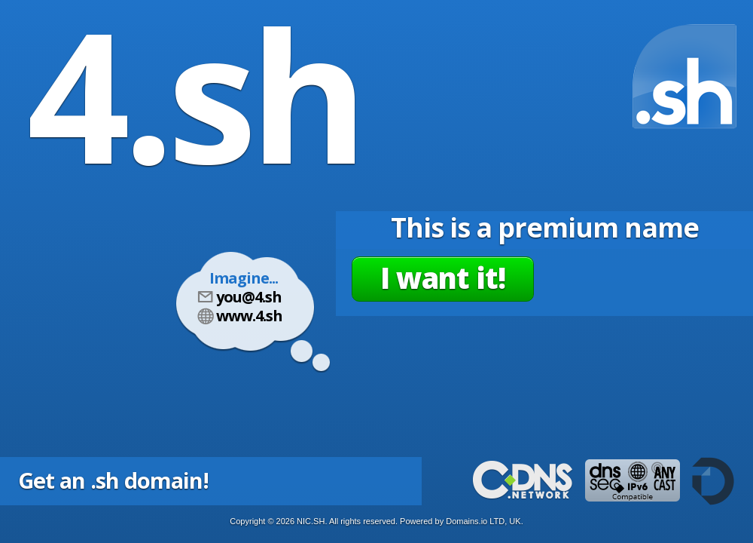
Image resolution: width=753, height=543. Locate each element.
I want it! (442, 277)
